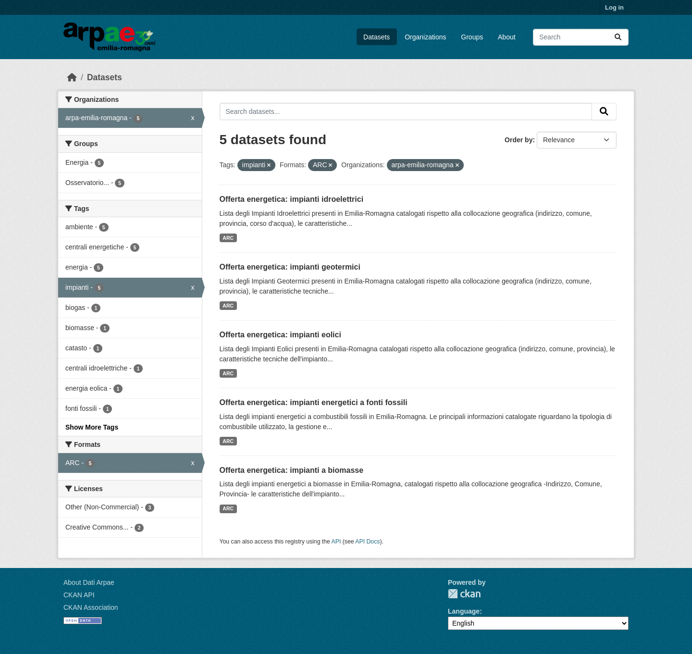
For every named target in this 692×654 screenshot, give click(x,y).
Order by (518, 140)
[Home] (72, 77)
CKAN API (79, 595)
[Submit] (618, 37)
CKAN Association (90, 607)
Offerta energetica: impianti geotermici (290, 267)
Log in (614, 7)
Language (464, 611)
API (336, 541)
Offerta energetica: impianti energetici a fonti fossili (314, 402)
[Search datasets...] (581, 37)
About (507, 37)
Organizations (425, 37)
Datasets (376, 37)
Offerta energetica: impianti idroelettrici (292, 199)
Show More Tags (91, 427)
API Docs (367, 541)
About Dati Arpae (88, 582)
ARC (228, 238)
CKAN (464, 594)
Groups (472, 37)
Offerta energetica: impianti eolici (280, 335)
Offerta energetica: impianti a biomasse (292, 470)
